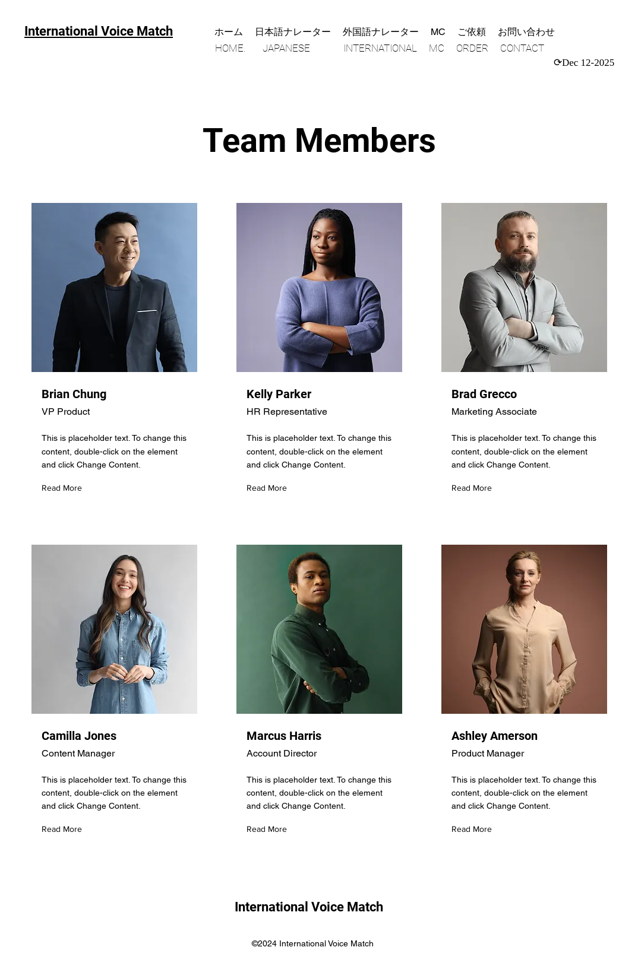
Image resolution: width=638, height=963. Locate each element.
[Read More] (64, 488)
